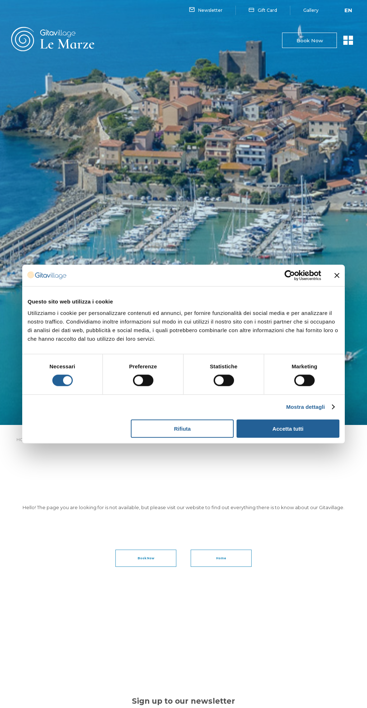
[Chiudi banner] (336, 275)
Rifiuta (182, 428)
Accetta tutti (288, 428)
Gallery (311, 10)
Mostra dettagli (305, 407)
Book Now (308, 40)
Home (221, 558)
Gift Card (263, 10)
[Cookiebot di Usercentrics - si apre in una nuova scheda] (289, 275)
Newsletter (206, 10)
